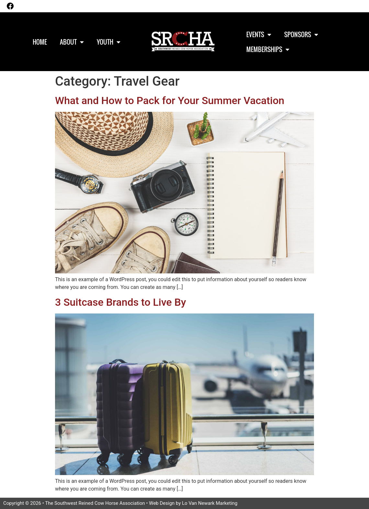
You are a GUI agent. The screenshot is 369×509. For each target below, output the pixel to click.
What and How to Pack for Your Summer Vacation (169, 100)
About (72, 42)
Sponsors (301, 34)
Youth (108, 42)
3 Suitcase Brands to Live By (120, 302)
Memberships (267, 49)
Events (258, 34)
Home (40, 41)
